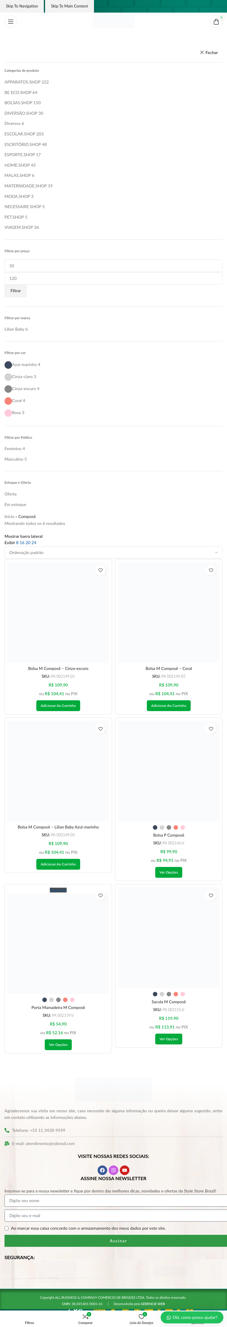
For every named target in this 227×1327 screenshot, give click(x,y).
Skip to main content (69, 6)
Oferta (11, 493)
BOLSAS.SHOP (18, 102)
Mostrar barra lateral (24, 536)
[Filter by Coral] (13, 400)
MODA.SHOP (17, 196)
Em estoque (15, 504)
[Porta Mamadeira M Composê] (58, 941)
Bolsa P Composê (169, 835)
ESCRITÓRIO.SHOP (23, 144)
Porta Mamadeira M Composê (58, 1008)
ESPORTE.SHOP (20, 154)
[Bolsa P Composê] (168, 771)
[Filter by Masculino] (14, 459)
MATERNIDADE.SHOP (26, 185)
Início (9, 516)
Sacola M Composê (168, 1002)
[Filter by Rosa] (13, 412)
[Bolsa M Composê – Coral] (168, 612)
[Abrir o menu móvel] (11, 22)
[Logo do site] (113, 21)
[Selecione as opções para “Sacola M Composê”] (168, 1040)
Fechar (211, 52)
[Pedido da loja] (113, 552)
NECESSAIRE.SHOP (23, 206)
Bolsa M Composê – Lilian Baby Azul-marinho (58, 827)
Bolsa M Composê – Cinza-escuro (58, 668)
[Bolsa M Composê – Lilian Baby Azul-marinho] (58, 771)
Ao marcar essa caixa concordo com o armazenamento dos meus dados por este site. (88, 1229)
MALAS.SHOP (18, 175)
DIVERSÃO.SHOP (21, 113)
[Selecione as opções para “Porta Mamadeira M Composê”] (58, 1045)
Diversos (12, 123)
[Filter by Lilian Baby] (14, 329)
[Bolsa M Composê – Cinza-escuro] (58, 612)
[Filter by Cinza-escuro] (20, 388)
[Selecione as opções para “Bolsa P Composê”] (168, 873)
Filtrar (16, 290)
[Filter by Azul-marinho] (21, 364)
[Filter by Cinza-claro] (19, 376)
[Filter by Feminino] (13, 448)
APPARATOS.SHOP (23, 81)
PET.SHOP (14, 217)
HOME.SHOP (17, 165)
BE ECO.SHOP (18, 92)
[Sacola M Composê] (168, 938)
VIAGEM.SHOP (19, 227)
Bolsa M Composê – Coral (168, 668)
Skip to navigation (22, 6)
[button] (58, 706)
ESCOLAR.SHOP (20, 133)
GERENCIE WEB (153, 1305)
